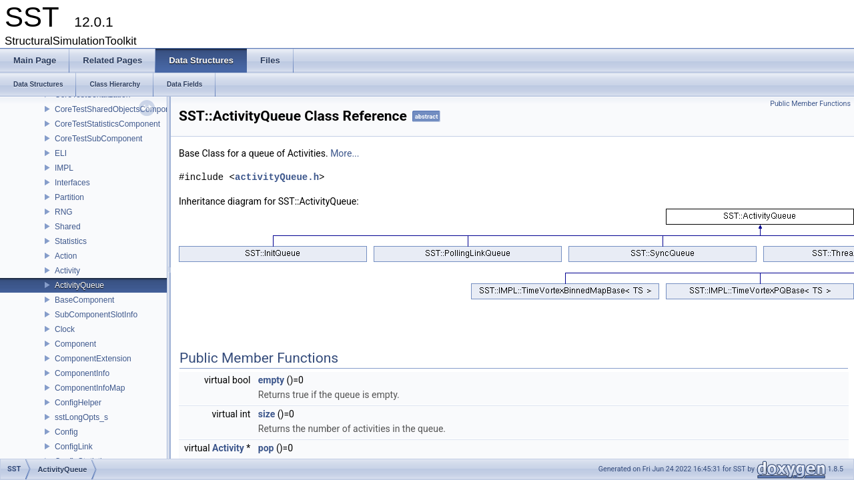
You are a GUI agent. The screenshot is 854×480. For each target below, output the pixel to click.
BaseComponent (84, 300)
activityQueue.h (277, 177)
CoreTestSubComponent (98, 138)
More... (344, 153)
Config (66, 432)
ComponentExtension (93, 358)
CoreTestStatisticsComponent (107, 124)
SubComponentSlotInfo (96, 314)
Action (66, 256)
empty (271, 380)
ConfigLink (74, 446)
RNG (64, 212)
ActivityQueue (79, 285)
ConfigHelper (78, 402)
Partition (69, 197)
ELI (61, 153)
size (266, 414)
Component (75, 344)
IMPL (64, 168)
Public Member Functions (810, 103)
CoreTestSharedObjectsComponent (118, 109)
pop (266, 448)
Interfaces (72, 182)
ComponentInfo (82, 373)
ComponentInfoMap (90, 388)
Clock (65, 329)
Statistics (71, 241)
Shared (68, 226)
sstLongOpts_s (81, 417)
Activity (67, 270)
